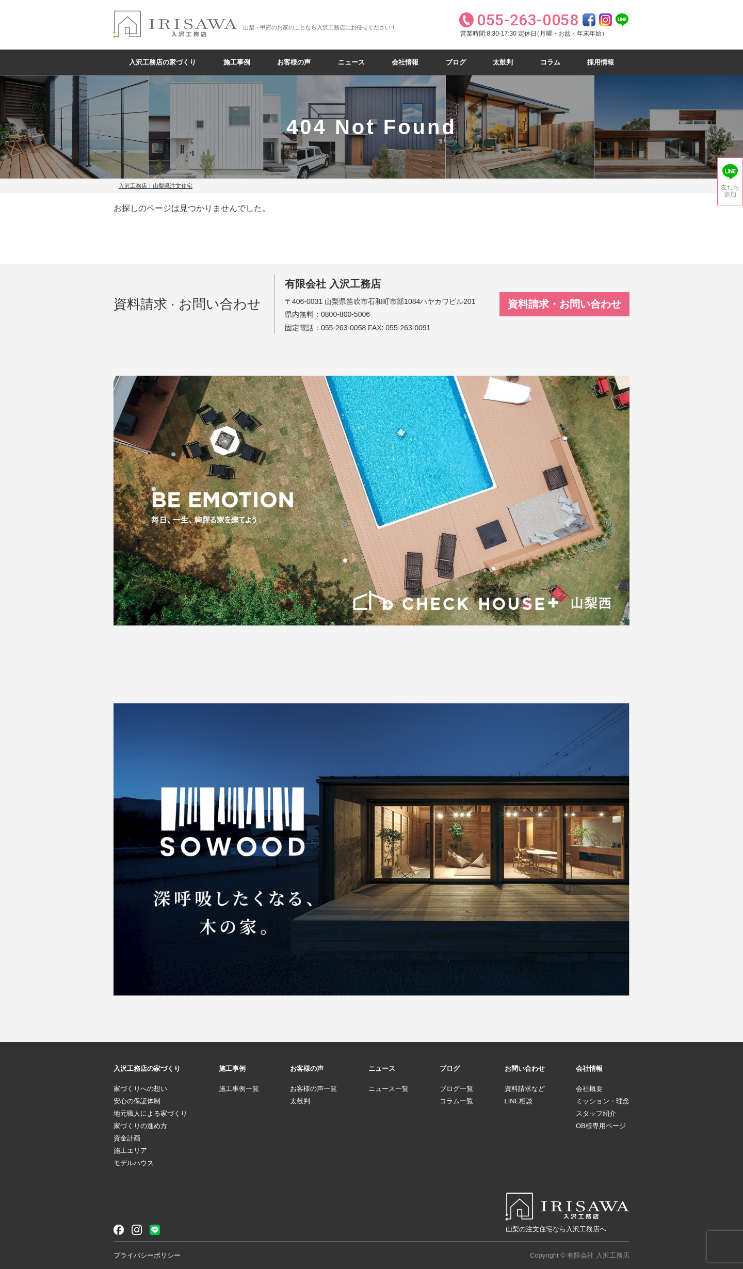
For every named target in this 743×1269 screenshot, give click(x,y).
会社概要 (589, 1089)
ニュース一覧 (388, 1089)
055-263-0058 (343, 328)
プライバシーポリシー (147, 1255)
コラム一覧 (456, 1101)
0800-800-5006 (345, 314)
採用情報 (600, 62)
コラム (550, 62)
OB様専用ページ (601, 1126)
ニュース (351, 62)
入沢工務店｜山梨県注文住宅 (155, 186)
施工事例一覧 (239, 1089)
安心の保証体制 (137, 1101)
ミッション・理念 (602, 1101)
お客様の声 (294, 62)
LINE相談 (519, 1101)
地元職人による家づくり (150, 1113)
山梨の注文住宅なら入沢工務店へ (556, 1229)
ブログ (456, 62)
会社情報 (405, 62)
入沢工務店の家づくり (162, 62)
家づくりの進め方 (140, 1126)
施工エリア (130, 1150)
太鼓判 (503, 62)
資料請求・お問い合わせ (564, 304)
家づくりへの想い (140, 1089)
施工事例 (236, 62)
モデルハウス (134, 1163)
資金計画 (127, 1138)
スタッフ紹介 (596, 1113)
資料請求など (525, 1089)
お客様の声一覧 (313, 1089)
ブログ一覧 (456, 1089)
